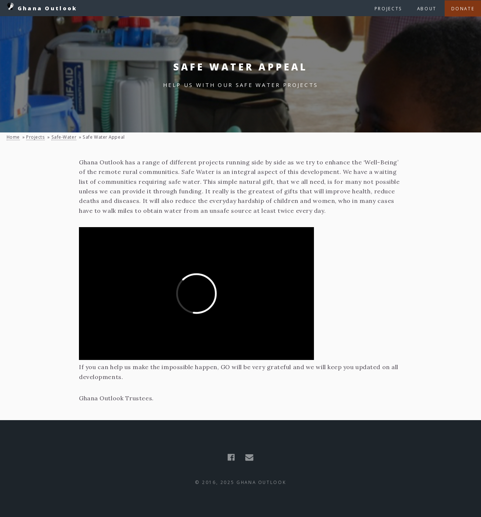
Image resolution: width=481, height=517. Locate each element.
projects (35, 137)
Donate (463, 8)
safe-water (64, 137)
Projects (388, 8)
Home (13, 137)
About (427, 8)
